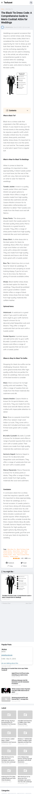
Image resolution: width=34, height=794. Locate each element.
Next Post (28, 603)
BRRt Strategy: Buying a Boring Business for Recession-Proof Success (8, 722)
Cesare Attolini (7, 551)
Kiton (14, 554)
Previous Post (6, 603)
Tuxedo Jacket (14, 556)
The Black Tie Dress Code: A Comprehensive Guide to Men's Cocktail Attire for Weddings (16, 596)
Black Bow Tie (9, 9)
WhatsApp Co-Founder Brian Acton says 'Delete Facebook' (14, 669)
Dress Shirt (24, 551)
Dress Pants (16, 551)
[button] (2, 2)
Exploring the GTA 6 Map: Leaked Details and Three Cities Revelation (8, 778)
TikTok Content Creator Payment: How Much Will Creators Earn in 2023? (21, 690)
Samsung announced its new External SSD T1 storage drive (20, 698)
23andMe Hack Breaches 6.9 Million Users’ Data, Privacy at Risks (25, 722)
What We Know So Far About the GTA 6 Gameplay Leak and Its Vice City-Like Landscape (8, 759)
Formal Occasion (18, 553)
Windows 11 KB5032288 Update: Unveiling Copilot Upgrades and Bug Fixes (25, 740)
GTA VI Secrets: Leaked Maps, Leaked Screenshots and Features (8, 740)
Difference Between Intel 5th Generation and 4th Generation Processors (20, 682)
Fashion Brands (7, 553)
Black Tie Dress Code (23, 549)
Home (2, 9)
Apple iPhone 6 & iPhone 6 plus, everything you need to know (20, 674)
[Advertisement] (17, 623)
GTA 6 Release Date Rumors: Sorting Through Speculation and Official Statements (25, 759)
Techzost (8, 2)
